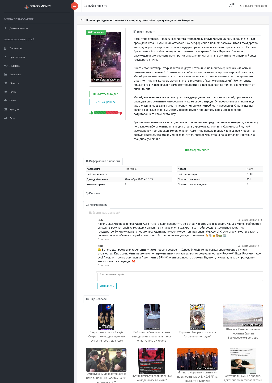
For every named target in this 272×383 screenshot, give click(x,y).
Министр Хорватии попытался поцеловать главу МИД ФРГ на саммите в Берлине (188, 359)
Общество (12, 82)
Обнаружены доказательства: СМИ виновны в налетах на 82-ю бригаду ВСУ (83, 359)
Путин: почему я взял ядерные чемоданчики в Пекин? (136, 357)
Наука (10, 91)
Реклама (67, 176)
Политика (12, 65)
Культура (11, 108)
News (247, 152)
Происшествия (14, 56)
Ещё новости (70, 278)
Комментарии (71, 188)
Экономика (12, 74)
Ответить (77, 222)
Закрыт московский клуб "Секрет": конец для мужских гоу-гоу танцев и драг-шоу (83, 316)
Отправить (81, 265)
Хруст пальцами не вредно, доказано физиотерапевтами (240, 357)
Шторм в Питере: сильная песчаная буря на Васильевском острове (239, 314)
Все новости (13, 48)
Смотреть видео (83, 94)
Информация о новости (77, 144)
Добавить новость (16, 27)
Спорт (10, 100)
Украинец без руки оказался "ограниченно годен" (187, 314)
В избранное (83, 102)
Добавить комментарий (78, 196)
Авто (9, 117)
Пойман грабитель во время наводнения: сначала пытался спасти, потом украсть (135, 316)
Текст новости (125, 31)
